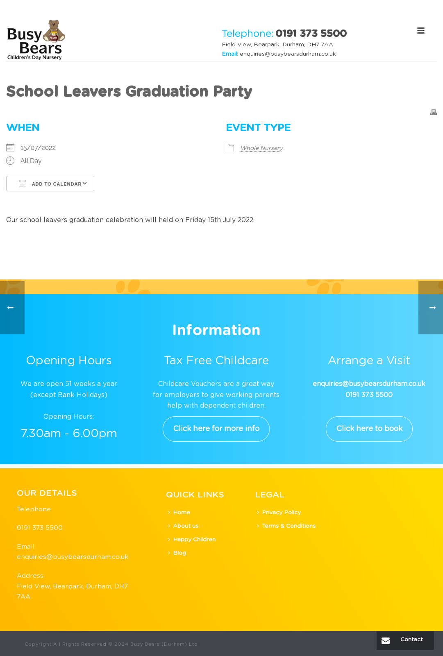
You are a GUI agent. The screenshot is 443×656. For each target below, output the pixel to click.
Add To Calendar (50, 183)
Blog (177, 553)
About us (183, 526)
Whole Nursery (261, 148)
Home (179, 512)
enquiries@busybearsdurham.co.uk (288, 54)
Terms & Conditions (286, 526)
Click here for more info (216, 429)
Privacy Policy (279, 512)
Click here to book (369, 429)
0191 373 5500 (40, 528)
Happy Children (192, 539)
